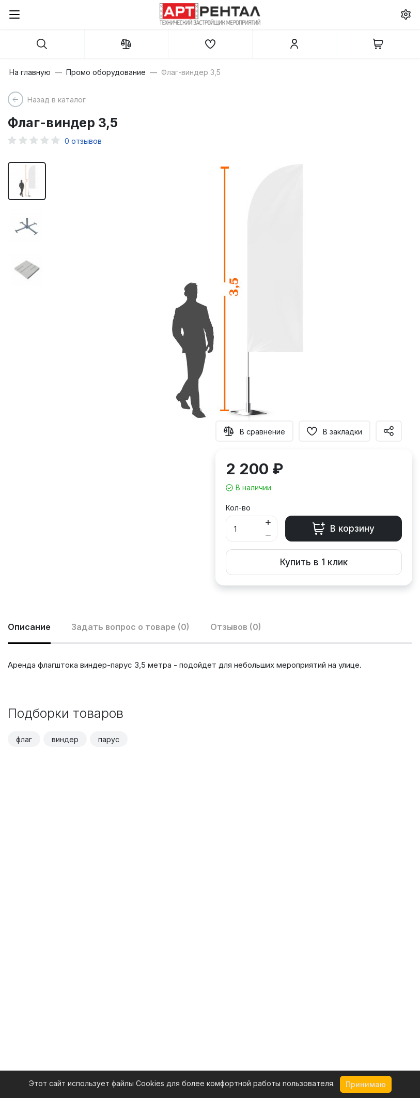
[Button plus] (268, 522)
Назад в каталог (56, 99)
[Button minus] (268, 535)
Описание (29, 627)
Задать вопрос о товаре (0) (130, 627)
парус (108, 739)
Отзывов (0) (235, 627)
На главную (30, 72)
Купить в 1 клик (314, 562)
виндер (65, 739)
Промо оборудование (106, 72)
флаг (24, 739)
